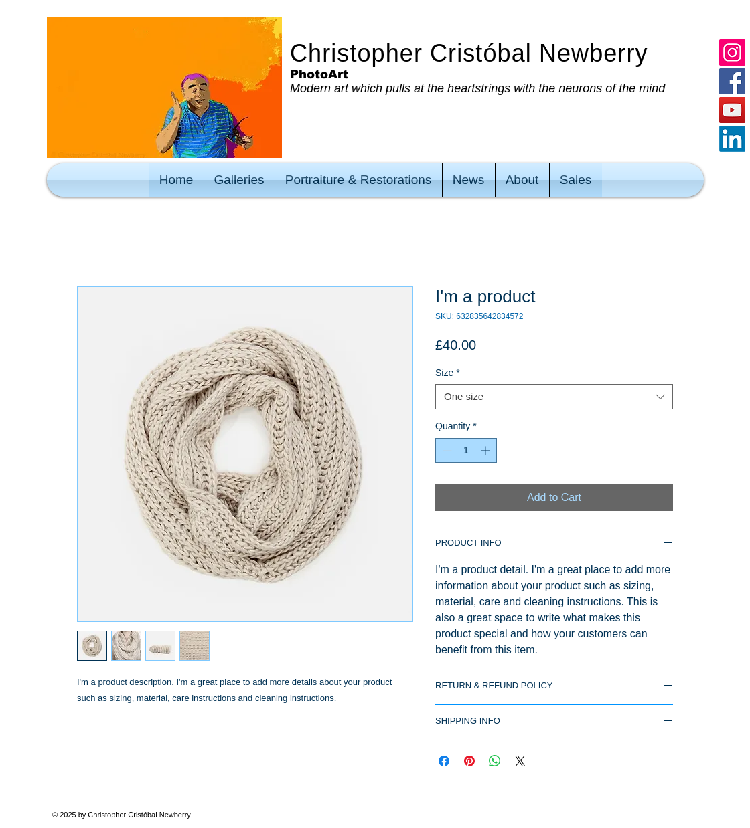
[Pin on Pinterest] (469, 761)
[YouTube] (732, 110)
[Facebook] (732, 81)
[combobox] (554, 396)
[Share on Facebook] (444, 761)
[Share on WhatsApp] (495, 761)
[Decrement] (445, 450)
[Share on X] (520, 761)
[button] (239, 180)
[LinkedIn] (732, 139)
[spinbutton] (466, 450)
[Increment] (486, 450)
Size (447, 372)
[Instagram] (732, 52)
